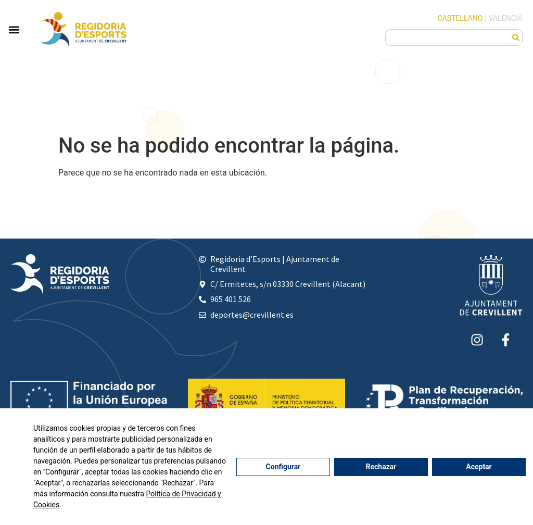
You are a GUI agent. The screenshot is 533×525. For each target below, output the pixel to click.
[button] (13, 29)
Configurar (283, 467)
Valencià (506, 18)
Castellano (460, 18)
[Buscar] (516, 37)
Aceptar (479, 467)
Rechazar (381, 467)
